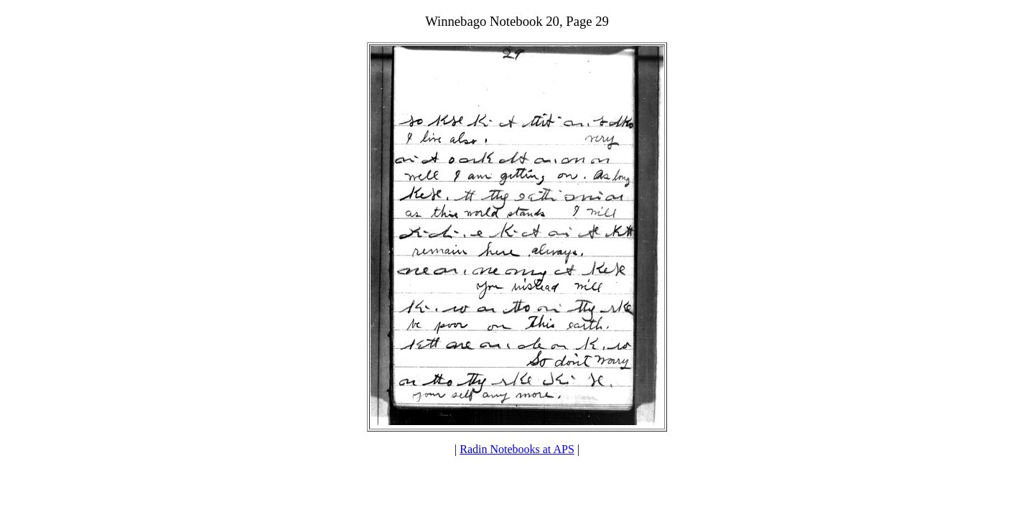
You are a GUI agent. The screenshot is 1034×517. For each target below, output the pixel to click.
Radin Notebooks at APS (517, 449)
